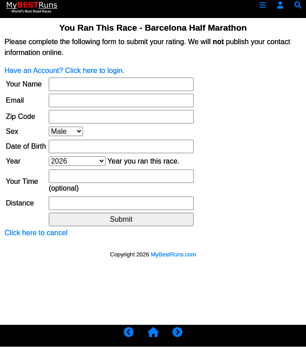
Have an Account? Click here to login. (65, 70)
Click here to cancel (36, 233)
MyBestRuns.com (173, 254)
